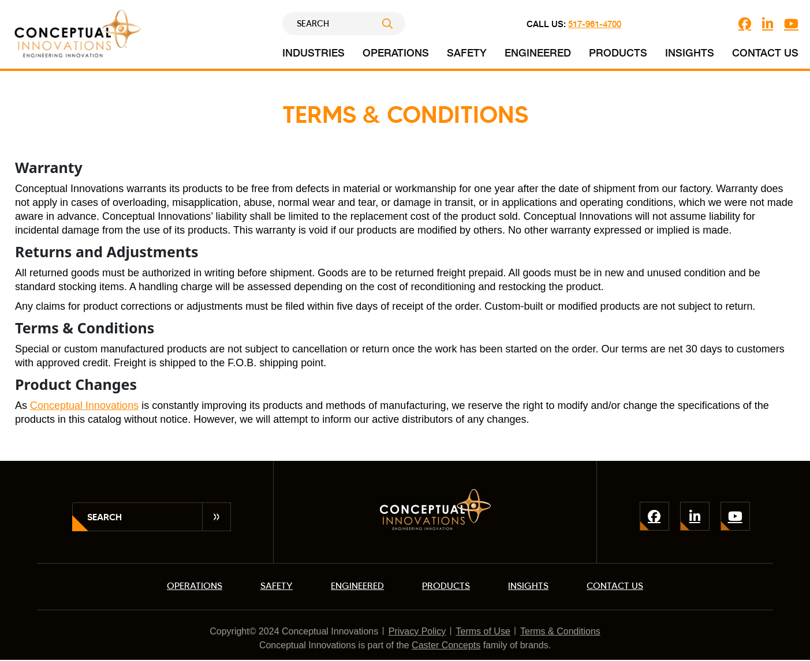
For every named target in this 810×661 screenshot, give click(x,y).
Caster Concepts (446, 645)
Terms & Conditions (560, 631)
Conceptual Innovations (84, 405)
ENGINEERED (357, 585)
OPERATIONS (194, 585)
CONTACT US (615, 585)
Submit (393, 23)
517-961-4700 (594, 23)
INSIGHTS (528, 585)
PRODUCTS (446, 585)
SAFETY (276, 585)
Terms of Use (483, 631)
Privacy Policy (417, 631)
